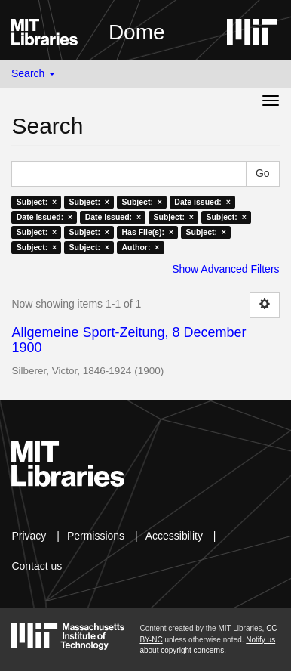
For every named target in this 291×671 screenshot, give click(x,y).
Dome (137, 32)
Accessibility (174, 536)
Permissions (95, 536)
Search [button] (33, 73)
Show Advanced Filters (225, 269)
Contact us (36, 566)
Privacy (28, 536)
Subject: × (37, 201)
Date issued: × (202, 201)
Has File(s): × (147, 232)
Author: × (140, 247)
